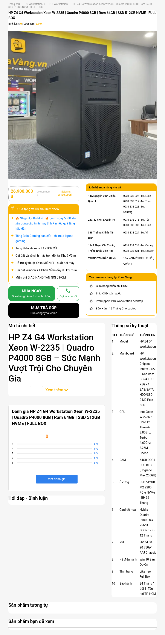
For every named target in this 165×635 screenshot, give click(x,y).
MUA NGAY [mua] (31, 294)
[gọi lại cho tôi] (68, 293)
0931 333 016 (131, 219)
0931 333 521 (131, 250)
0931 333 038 (131, 225)
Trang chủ (14, 4)
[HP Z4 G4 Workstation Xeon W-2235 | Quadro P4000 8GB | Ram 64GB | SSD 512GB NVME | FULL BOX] (82, 105)
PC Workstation (34, 4)
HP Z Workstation (58, 4)
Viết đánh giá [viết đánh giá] (57, 479)
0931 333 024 (131, 232)
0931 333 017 (131, 201)
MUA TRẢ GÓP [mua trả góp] (43, 310)
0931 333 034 (131, 245)
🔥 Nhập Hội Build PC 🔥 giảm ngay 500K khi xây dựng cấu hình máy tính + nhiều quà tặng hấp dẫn (45, 223)
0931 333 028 (131, 206)
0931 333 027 (131, 195)
